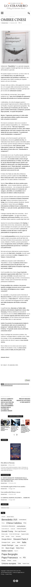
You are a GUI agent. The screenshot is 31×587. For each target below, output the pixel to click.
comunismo (10, 384)
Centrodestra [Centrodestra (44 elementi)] (22, 519)
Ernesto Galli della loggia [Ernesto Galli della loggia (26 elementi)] (14, 534)
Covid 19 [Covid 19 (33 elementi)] (13, 528)
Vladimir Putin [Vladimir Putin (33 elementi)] (25, 563)
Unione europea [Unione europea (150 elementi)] (9, 563)
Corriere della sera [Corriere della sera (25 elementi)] (5, 528)
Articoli (6, 16)
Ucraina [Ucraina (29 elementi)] (14, 560)
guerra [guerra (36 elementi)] (13, 542)
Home (2, 16)
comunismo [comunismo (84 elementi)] (21, 526)
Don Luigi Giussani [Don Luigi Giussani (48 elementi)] (20, 531)
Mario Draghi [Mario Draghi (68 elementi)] (10, 548)
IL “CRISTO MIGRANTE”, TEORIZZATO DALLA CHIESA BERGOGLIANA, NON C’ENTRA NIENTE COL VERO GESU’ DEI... (14, 479)
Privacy (2, 574)
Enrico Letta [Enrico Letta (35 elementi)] (5, 534)
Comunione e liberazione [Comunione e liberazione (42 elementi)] (8, 526)
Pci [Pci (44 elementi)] (20, 557)
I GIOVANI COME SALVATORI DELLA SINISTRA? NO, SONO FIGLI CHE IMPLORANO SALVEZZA (15, 429)
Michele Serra (25, 384)
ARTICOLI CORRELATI (15, 416)
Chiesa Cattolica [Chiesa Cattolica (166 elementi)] (14, 523)
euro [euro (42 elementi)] (3, 536)
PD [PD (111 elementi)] (24, 558)
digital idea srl (21, 572)
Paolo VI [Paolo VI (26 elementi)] (16, 550)
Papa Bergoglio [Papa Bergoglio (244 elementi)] (10, 554)
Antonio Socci (5, 23)
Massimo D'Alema (17, 384)
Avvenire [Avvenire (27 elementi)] (3, 516)
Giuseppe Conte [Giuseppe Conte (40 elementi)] (6, 542)
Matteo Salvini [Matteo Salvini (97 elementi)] (7, 551)
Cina (6, 384)
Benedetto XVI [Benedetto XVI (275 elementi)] (9, 519)
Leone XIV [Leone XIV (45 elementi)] (23, 545)
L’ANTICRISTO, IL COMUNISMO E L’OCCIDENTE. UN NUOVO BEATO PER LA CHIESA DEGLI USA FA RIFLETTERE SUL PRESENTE (25, 429)
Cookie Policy (8, 574)
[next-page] (17, 435)
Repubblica (4, 385)
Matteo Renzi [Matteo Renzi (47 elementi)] (20, 548)
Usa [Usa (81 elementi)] (19, 563)
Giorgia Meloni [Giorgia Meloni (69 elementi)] (7, 539)
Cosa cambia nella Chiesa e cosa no (10, 492)
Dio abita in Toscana (7, 463)
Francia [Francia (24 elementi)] (12, 536)
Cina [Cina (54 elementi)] (24, 523)
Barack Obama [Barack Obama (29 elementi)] (10, 516)
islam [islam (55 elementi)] (18, 542)
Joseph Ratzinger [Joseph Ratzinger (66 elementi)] (7, 545)
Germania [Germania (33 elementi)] (18, 536)
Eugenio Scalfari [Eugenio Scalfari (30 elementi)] (25, 534)
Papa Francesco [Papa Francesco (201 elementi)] (10, 557)
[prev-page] (14, 435)
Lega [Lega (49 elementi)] (16, 545)
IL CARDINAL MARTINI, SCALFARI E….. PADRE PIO (15, 497)
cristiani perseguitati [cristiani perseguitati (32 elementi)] (21, 528)
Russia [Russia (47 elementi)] (4, 560)
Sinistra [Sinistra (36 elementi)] (9, 560)
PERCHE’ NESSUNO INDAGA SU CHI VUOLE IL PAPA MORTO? (23, 400)
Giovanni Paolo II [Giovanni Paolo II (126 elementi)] (20, 539)
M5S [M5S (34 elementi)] (3, 548)
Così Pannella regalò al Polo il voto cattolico (13, 486)
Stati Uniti (10, 385)
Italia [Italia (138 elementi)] (24, 542)
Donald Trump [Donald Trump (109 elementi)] (7, 531)
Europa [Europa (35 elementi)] (7, 536)
